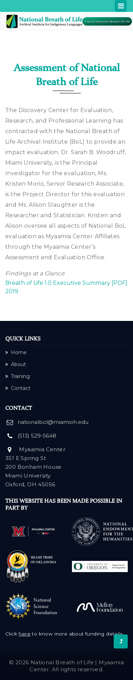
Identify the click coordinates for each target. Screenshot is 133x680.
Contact (18, 388)
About (15, 364)
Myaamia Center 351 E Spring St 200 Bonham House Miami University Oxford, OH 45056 (35, 467)
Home (16, 352)
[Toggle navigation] (121, 6)
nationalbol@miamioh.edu (53, 422)
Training (17, 376)
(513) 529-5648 (37, 435)
